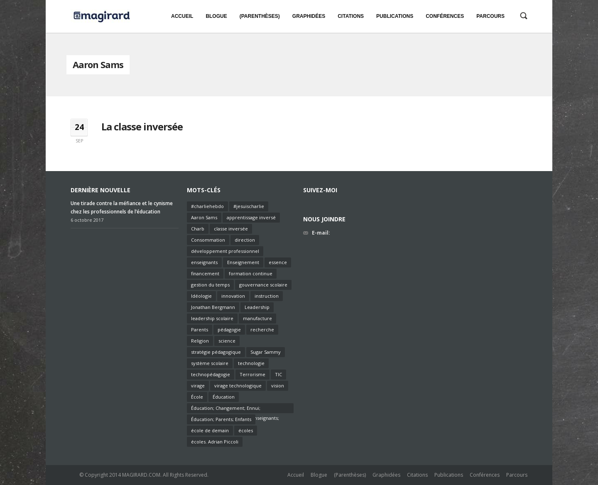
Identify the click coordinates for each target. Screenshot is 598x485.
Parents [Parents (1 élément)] (199, 329)
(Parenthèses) (350, 474)
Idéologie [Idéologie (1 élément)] (201, 296)
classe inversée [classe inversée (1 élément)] (231, 228)
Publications (448, 474)
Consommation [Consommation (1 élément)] (208, 240)
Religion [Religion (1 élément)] (200, 341)
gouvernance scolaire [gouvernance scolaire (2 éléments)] (263, 285)
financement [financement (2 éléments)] (205, 273)
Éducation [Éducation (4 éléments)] (224, 397)
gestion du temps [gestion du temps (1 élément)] (210, 285)
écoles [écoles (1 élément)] (245, 430)
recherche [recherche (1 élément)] (262, 329)
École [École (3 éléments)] (197, 397)
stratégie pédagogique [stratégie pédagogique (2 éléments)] (216, 352)
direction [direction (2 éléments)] (245, 240)
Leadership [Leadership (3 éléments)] (257, 307)
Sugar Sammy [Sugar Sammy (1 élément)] (265, 352)
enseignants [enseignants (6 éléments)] (204, 262)
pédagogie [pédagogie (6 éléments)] (229, 329)
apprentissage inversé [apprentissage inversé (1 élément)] (251, 217)
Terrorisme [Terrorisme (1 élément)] (252, 374)
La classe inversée (142, 126)
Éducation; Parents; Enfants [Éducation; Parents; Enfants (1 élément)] (221, 419)
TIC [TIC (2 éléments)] (278, 374)
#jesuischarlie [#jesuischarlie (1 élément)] (248, 206)
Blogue (319, 474)
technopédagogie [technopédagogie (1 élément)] (210, 374)
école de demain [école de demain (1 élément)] (210, 430)
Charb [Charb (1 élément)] (197, 228)
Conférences (485, 474)
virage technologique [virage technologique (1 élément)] (238, 385)
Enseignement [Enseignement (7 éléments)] (243, 262)
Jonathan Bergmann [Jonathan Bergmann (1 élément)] (213, 307)
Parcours (516, 474)
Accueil (295, 474)
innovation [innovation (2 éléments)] (233, 296)
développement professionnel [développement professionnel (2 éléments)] (225, 251)
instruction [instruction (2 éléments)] (267, 296)
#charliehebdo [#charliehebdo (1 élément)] (207, 206)
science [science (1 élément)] (226, 341)
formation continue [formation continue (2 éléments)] (250, 273)
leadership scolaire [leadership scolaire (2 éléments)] (212, 318)
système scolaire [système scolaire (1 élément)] (209, 363)
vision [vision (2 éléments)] (277, 385)
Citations (417, 474)
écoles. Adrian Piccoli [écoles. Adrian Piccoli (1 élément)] (214, 441)
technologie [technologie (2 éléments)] (251, 363)
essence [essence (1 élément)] (278, 262)
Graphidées (386, 474)
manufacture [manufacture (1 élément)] (257, 318)
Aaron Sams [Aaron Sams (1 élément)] (204, 217)
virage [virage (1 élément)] (198, 385)
